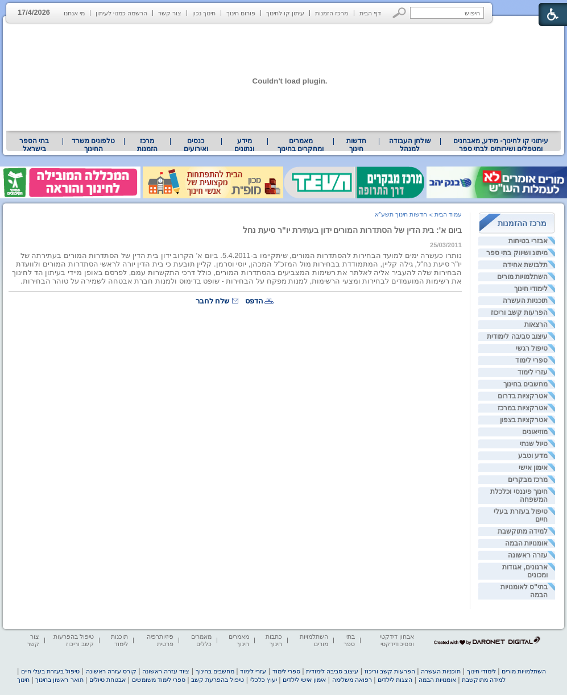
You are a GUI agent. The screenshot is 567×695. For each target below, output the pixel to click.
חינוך (23, 679)
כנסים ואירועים (196, 145)
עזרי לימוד (533, 372)
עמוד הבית (448, 214)
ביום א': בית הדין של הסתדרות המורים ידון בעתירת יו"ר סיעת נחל (352, 230)
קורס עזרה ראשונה (111, 671)
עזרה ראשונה (528, 555)
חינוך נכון (204, 13)
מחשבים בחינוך (525, 384)
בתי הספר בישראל (34, 145)
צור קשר (169, 13)
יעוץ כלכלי (263, 679)
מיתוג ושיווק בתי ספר (517, 253)
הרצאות (536, 324)
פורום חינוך (240, 13)
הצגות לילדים (395, 679)
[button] (399, 13)
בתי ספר (349, 640)
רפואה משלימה (352, 679)
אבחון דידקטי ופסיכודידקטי (397, 640)
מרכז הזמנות (331, 13)
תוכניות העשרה (525, 301)
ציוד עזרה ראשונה (165, 671)
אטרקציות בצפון (524, 420)
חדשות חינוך (356, 145)
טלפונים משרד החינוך (93, 145)
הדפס (254, 301)
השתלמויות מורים (522, 277)
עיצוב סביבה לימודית (517, 336)
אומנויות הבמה (526, 543)
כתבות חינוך (274, 640)
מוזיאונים (535, 432)
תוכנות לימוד (119, 640)
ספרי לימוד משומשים (158, 679)
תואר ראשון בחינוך (59, 679)
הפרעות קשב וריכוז (519, 313)
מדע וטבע (533, 456)
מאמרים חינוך (239, 640)
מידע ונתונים (244, 145)
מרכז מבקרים (528, 480)
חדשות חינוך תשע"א (401, 214)
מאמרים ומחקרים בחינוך (301, 145)
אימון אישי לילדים (304, 679)
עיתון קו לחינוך (285, 13)
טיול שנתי (534, 444)
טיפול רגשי (532, 348)
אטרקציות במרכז (523, 408)
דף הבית (370, 13)
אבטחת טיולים (107, 679)
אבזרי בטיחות (528, 241)
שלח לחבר (213, 301)
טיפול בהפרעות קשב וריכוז (73, 640)
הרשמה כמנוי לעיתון (121, 13)
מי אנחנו (74, 13)
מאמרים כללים (201, 640)
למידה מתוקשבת (523, 531)
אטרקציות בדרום (523, 396)
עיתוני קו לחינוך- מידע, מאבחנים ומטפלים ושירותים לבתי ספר (501, 145)
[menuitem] (501, 145)
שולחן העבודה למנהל (410, 145)
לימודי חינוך (531, 289)
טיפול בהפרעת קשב (217, 679)
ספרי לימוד (531, 360)
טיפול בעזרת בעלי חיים (50, 671)
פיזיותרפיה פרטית (160, 640)
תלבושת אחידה (525, 265)
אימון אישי (533, 468)
